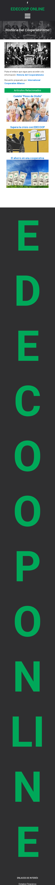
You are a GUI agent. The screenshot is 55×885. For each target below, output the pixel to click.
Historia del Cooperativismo (30, 75)
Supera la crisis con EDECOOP (27, 127)
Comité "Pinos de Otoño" (27, 96)
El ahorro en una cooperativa (27, 158)
